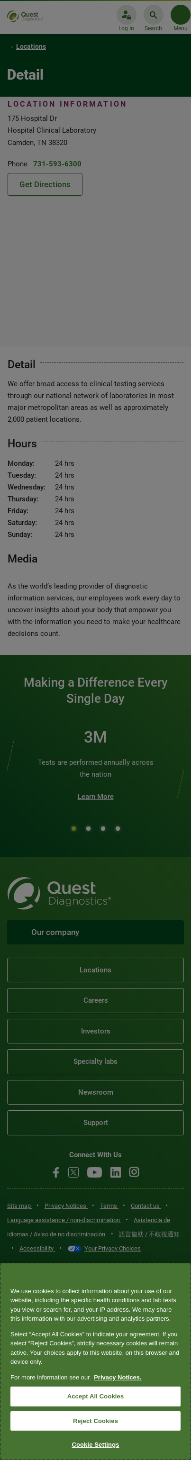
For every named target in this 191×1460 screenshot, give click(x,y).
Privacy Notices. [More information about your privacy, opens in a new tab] (117, 1377)
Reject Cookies (95, 1420)
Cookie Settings (95, 1444)
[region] (95, 1361)
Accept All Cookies (95, 1396)
